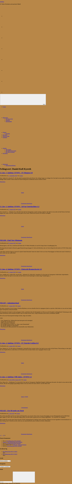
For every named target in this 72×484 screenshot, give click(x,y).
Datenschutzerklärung (10, 165)
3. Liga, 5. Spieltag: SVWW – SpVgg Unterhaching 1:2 (19, 206)
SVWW (26, 396)
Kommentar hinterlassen (26, 203)
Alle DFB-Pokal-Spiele (11, 150)
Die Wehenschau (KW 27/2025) (10, 451)
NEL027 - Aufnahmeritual (9, 303)
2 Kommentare (24, 407)
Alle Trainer (8, 149)
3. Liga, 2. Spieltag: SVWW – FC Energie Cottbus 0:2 (19, 343)
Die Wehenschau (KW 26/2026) (13, 441)
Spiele (22, 192)
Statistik (15, 148)
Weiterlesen (2, 181)
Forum (4, 106)
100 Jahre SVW (9, 119)
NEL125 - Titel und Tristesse (19, 444)
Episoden (8, 133)
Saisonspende (9, 121)
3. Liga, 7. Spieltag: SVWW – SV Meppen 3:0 (16, 173)
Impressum (16, 164)
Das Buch (5, 135)
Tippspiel (8, 120)
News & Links (6, 136)
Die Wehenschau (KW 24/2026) (14, 446)
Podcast (15, 132)
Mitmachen (16, 117)
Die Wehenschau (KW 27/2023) (10, 454)
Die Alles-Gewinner (10, 152)
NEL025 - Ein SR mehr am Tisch (12, 411)
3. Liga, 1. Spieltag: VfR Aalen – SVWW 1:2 (16, 377)
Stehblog (2, 1)
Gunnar (21, 175)
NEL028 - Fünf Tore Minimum (11, 240)
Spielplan (5, 137)
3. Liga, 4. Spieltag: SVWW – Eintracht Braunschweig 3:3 (21, 269)
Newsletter (5, 153)
